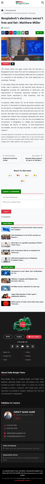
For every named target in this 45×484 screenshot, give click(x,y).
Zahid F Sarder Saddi (24, 412)
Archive (28, 360)
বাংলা (8, 337)
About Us (6, 352)
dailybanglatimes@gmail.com (15, 433)
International (11, 10)
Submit (6, 211)
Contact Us (7, 356)
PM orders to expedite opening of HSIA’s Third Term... (26, 244)
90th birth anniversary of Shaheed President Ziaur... (24, 259)
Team (5, 360)
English (19, 337)
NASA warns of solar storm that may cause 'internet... (27, 303)
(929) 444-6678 (10, 428)
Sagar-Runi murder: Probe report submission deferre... (23, 295)
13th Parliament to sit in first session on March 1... (26, 236)
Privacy (28, 356)
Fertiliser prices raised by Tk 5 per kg (25, 287)
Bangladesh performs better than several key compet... (26, 229)
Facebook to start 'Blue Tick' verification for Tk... (26, 272)
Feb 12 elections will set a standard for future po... (25, 252)
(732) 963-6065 (10, 425)
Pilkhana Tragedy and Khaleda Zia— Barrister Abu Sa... (24, 280)
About (17, 418)
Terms (28, 352)
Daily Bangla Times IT (23, 480)
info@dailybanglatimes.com (14, 436)
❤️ (18, 175)
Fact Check (34, 337)
